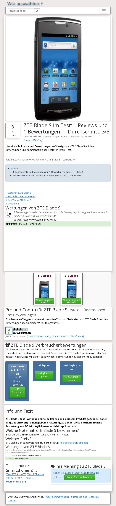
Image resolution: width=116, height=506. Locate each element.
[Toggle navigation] (104, 11)
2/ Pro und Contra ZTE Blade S (20, 196)
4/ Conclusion (12, 203)
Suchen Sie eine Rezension (85, 496)
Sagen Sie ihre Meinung (79, 477)
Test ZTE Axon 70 (16, 474)
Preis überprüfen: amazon (73, 442)
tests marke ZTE (16, 481)
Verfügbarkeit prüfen (44, 375)
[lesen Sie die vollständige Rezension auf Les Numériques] (55, 336)
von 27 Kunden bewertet (17, 381)
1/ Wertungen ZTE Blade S (18, 192)
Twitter (12, 500)
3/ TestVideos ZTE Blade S (18, 200)
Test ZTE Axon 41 (25, 478)
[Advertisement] (58, 247)
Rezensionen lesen (17, 392)
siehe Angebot (44, 301)
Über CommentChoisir (57, 496)
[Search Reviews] (21, 10)
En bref (14, 168)
